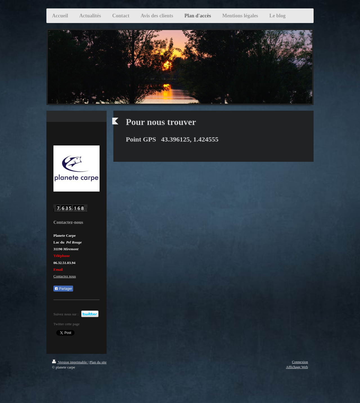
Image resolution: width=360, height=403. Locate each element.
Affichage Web (297, 367)
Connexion (300, 362)
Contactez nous (64, 276)
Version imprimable (70, 362)
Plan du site (98, 362)
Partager (63, 289)
